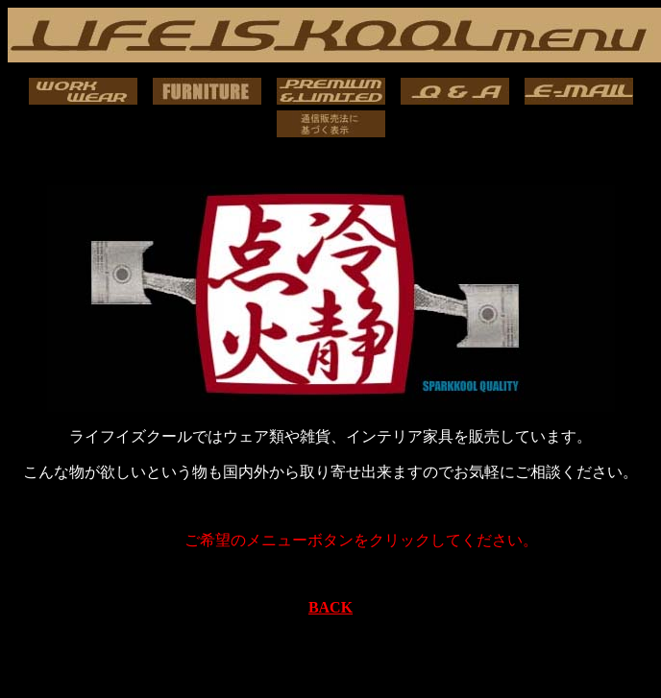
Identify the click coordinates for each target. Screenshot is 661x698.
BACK (330, 607)
